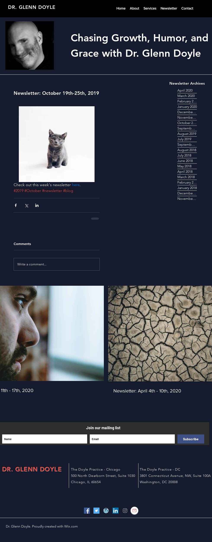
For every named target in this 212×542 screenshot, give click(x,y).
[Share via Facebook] (16, 205)
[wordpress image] (106, 511)
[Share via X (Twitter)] (26, 205)
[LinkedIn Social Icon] (115, 511)
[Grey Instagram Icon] (125, 511)
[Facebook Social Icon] (87, 511)
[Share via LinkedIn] (37, 205)
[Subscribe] (190, 439)
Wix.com (70, 526)
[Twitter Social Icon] (96, 511)
